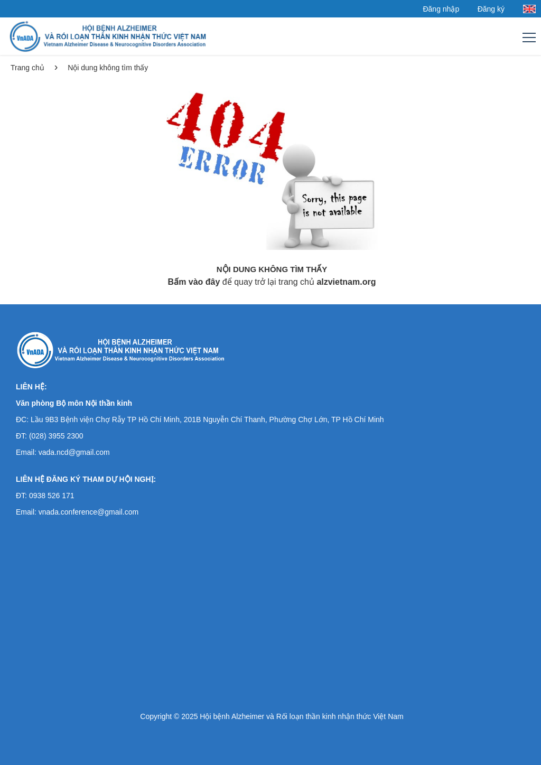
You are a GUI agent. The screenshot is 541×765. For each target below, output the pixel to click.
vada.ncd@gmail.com (74, 452)
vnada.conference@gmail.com (88, 512)
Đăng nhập (441, 9)
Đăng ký (491, 9)
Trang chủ (27, 67)
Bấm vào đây (194, 281)
